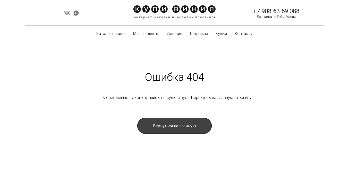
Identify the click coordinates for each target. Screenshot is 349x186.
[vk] (67, 15)
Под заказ (199, 34)
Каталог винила (110, 34)
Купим (221, 34)
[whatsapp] (76, 15)
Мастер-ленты (146, 34)
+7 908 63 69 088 (276, 11)
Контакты (244, 34)
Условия (174, 34)
